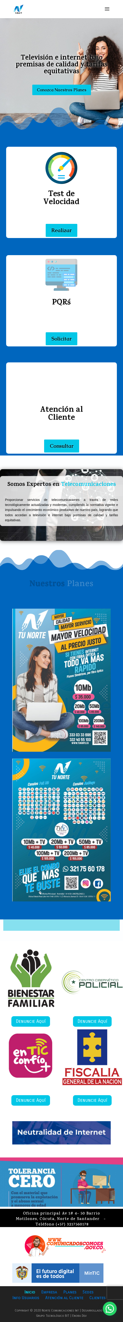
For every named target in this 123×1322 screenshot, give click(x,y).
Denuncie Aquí (30, 1021)
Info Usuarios (25, 1297)
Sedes (88, 1292)
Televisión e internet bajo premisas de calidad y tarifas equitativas (61, 65)
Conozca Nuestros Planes (61, 89)
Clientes (97, 1297)
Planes (69, 1292)
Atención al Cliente (64, 1297)
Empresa (49, 1292)
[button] (111, 1313)
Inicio (29, 1292)
